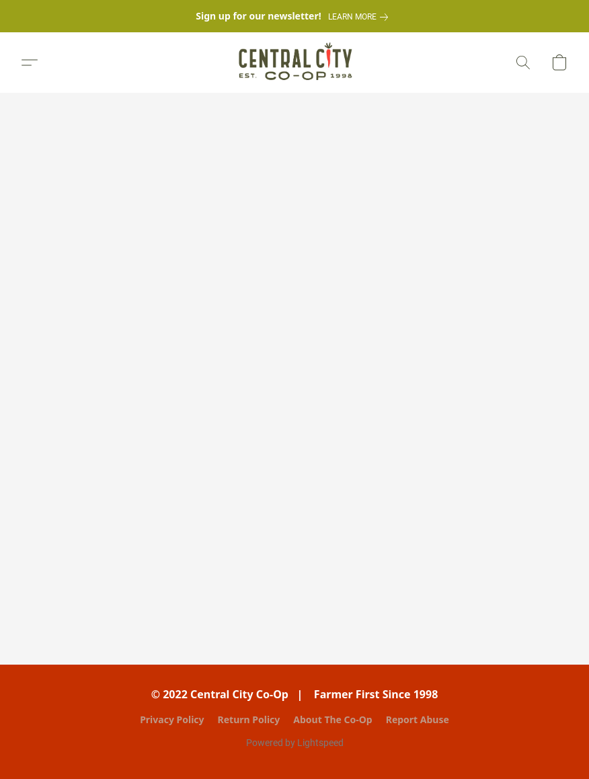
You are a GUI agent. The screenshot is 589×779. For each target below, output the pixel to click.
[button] (295, 62)
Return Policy (249, 719)
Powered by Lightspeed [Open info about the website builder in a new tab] (295, 742)
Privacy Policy (172, 719)
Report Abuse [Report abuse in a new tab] (417, 719)
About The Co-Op (332, 719)
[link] (360, 17)
